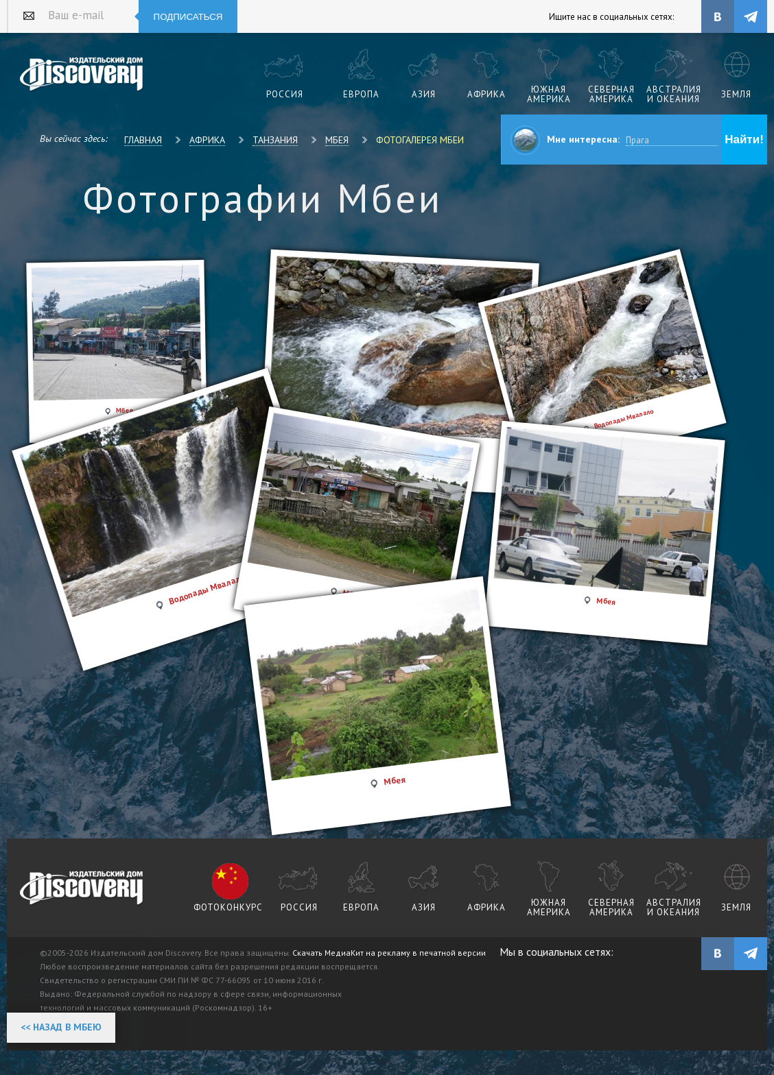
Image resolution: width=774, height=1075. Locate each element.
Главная (143, 140)
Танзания (275, 140)
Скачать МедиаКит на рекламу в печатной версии (389, 952)
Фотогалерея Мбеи (420, 140)
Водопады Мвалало (206, 589)
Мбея (337, 140)
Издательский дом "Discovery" (82, 75)
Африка (207, 140)
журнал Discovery (82, 888)
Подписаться (188, 17)
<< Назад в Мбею (61, 1027)
